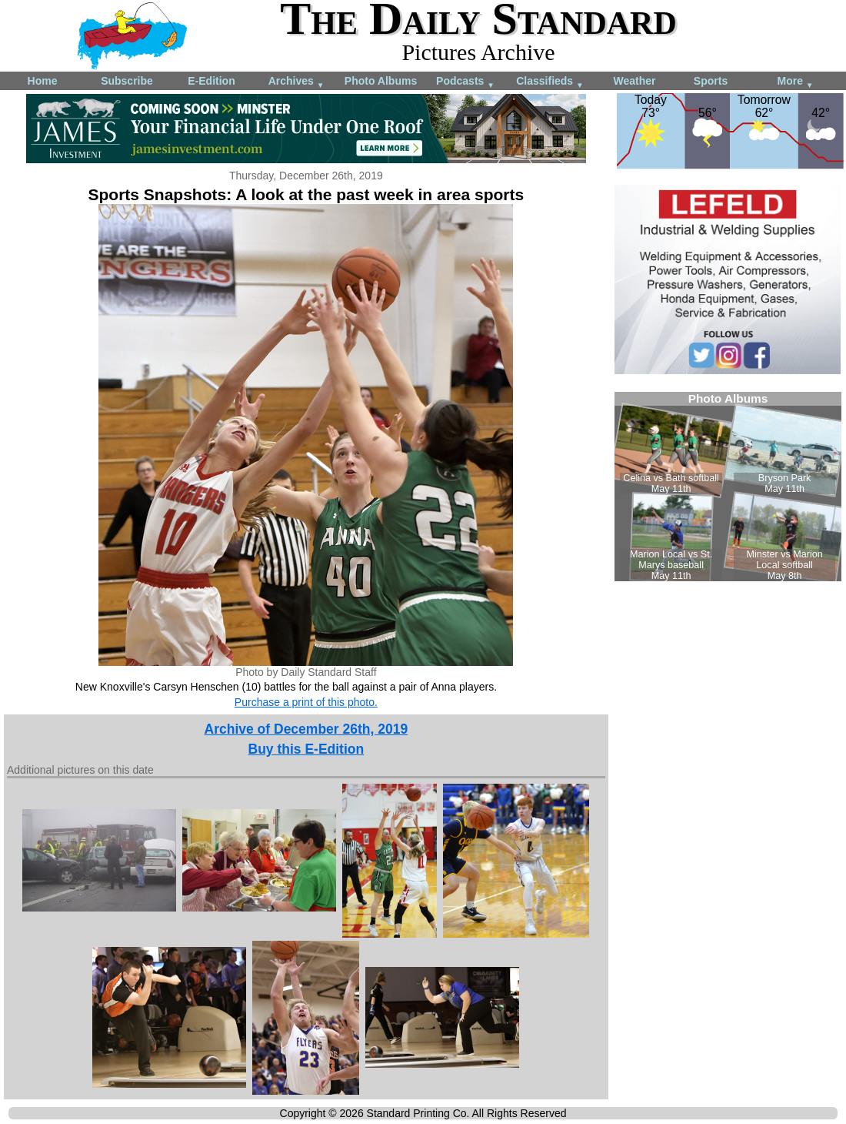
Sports (711, 81)
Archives (296, 82)
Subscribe (127, 81)
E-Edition (211, 81)
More (795, 82)
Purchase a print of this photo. (306, 702)
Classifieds (550, 82)
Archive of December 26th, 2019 (306, 729)
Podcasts (465, 82)
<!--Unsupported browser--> (728, 486)
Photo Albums (381, 81)
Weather (635, 81)
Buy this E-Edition (306, 749)
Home (43, 81)
